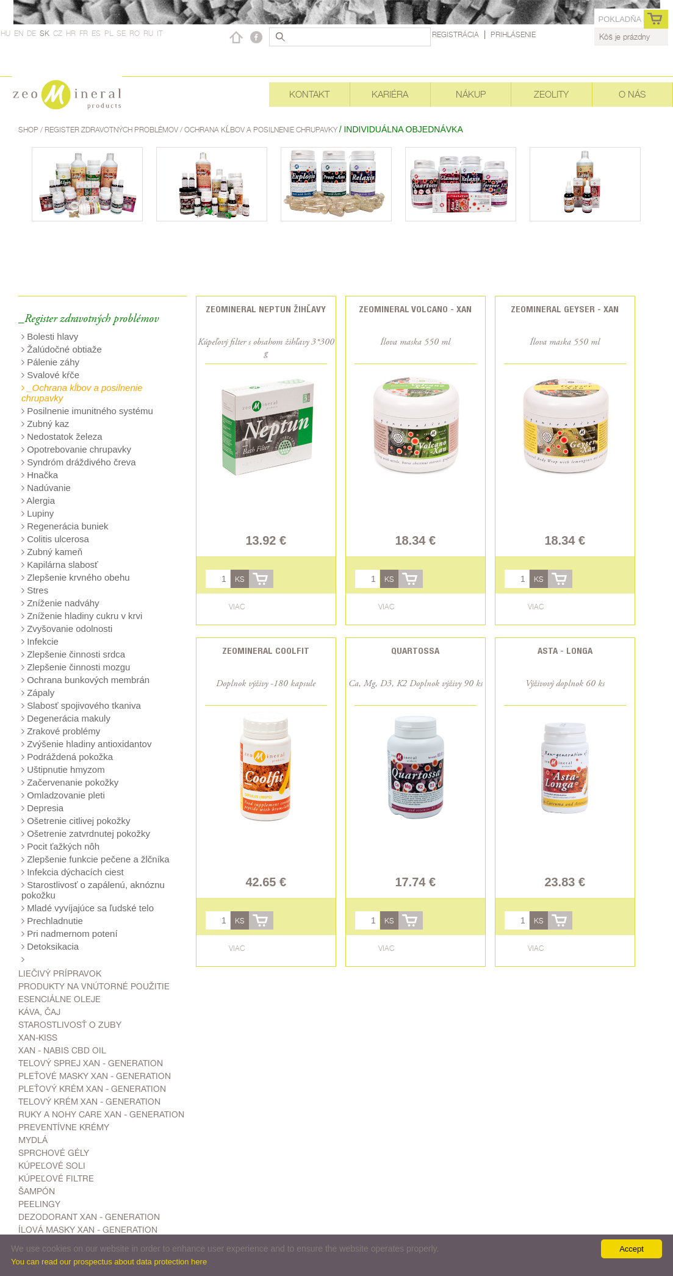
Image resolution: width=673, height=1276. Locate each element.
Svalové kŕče (50, 375)
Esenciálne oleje (59, 999)
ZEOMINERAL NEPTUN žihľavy (266, 309)
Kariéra (390, 94)
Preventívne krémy (63, 1127)
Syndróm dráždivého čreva (78, 462)
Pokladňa (619, 19)
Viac (237, 606)
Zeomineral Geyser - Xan (565, 309)
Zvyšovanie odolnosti (66, 628)
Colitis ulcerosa (55, 539)
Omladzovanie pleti (63, 795)
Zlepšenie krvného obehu (75, 577)
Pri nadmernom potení (69, 933)
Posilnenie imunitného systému (87, 411)
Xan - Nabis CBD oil (62, 1050)
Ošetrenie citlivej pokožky (75, 820)
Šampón (36, 1191)
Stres (34, 590)
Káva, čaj (39, 1012)
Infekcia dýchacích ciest (72, 872)
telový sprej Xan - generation (90, 1063)
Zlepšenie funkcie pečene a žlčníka (95, 859)
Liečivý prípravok (59, 973)
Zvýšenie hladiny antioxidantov (86, 744)
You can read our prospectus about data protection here (109, 1261)
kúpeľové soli (51, 1165)
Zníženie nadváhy (60, 603)
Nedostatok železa (62, 436)
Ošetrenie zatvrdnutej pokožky (85, 833)
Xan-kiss (37, 1037)
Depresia (42, 808)
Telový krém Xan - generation (89, 1101)
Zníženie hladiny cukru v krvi (81, 616)
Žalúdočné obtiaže (61, 349)
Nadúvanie (46, 487)
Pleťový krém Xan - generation (92, 1089)
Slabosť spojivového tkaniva (81, 705)
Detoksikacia (50, 946)
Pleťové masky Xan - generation (94, 1076)
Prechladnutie (52, 921)
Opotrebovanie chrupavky (76, 449)
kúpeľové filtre (56, 1178)
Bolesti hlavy (49, 336)
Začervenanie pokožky (69, 782)
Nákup (471, 94)
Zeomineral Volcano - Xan (415, 309)
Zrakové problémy (60, 731)
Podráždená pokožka (67, 756)
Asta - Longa (565, 650)
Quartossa (415, 650)
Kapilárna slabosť (59, 564)
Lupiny (37, 513)
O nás (632, 94)
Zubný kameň (51, 552)
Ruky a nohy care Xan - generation (101, 1114)
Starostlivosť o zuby (69, 1025)
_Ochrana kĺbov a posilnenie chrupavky (81, 392)
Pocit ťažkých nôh (60, 846)
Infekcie (40, 641)
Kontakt (309, 94)
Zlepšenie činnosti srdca (73, 654)
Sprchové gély (53, 1153)
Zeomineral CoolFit (265, 650)
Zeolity (551, 94)
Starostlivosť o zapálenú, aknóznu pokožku (93, 890)
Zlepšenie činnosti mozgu (75, 667)
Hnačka (39, 475)
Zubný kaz (45, 423)
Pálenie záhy (50, 362)
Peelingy (39, 1204)
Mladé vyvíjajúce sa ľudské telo (87, 908)
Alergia (38, 500)
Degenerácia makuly (65, 718)
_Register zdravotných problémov (88, 319)
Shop (29, 129)
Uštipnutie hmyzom (63, 769)
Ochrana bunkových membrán (85, 680)
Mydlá (33, 1140)
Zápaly (37, 692)
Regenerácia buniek (65, 526)
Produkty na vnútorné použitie (94, 986)
